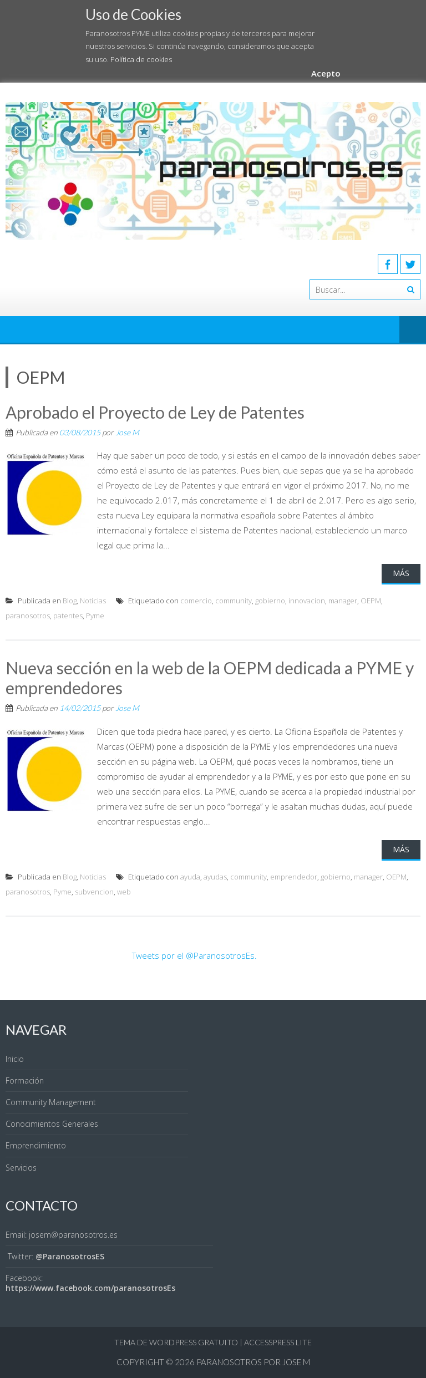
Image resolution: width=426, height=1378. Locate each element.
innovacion (306, 601)
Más (401, 573)
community (233, 601)
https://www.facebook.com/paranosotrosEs (90, 1288)
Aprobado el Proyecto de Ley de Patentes (155, 412)
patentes (68, 616)
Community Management (51, 1102)
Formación (25, 1080)
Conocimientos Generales (52, 1123)
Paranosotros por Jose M (253, 1362)
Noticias (93, 601)
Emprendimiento (36, 1145)
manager (342, 601)
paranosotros (28, 616)
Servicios (21, 1167)
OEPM (371, 601)
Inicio (15, 1059)
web (124, 892)
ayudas (215, 877)
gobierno (270, 601)
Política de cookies (141, 59)
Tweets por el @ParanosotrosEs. (194, 955)
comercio (196, 601)
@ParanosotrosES (70, 1256)
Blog (70, 601)
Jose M (127, 432)
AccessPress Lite (278, 1342)
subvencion (94, 892)
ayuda (190, 877)
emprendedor (293, 877)
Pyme (95, 616)
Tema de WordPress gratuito (176, 1342)
